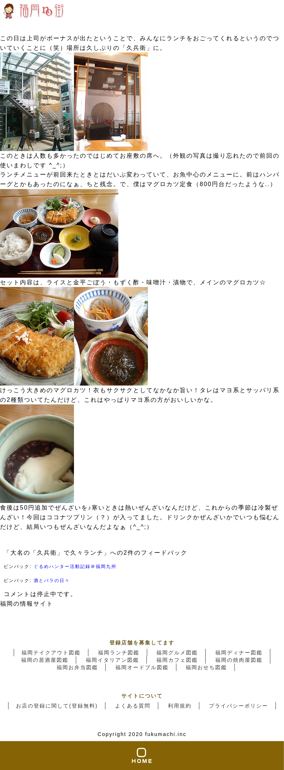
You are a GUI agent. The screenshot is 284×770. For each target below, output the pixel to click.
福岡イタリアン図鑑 (112, 660)
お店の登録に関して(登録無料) (57, 706)
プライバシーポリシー (238, 706)
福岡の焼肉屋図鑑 (239, 660)
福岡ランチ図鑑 (118, 653)
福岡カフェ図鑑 (177, 660)
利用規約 (180, 706)
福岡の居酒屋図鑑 (44, 660)
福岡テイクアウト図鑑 (51, 653)
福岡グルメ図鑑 (177, 653)
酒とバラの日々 (52, 580)
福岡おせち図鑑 (206, 667)
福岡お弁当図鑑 (77, 667)
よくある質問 (133, 706)
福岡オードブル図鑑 (142, 667)
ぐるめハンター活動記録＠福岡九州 (75, 566)
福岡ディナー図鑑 (239, 653)
